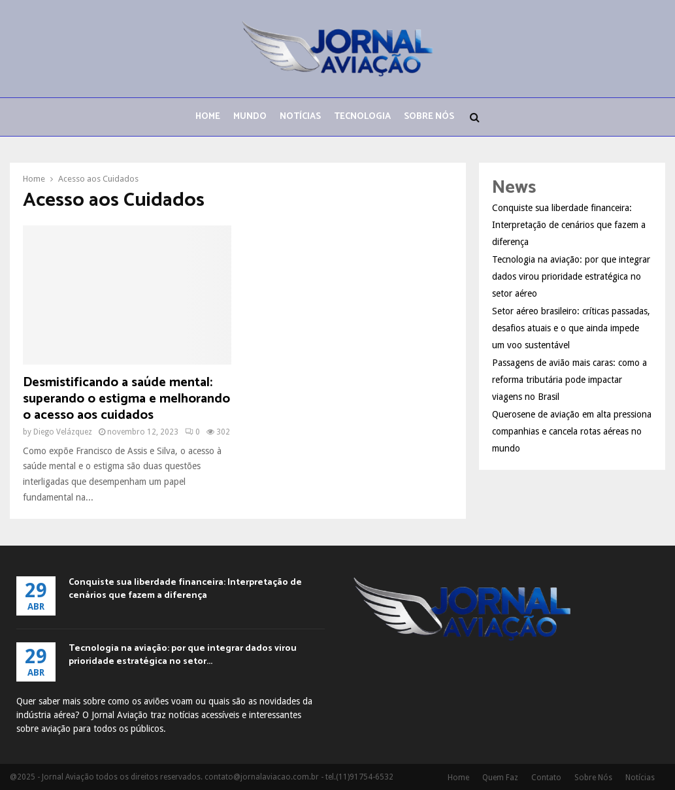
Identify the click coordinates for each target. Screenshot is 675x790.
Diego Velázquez (62, 431)
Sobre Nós (429, 116)
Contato (546, 777)
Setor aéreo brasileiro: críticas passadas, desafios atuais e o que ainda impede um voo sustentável (571, 328)
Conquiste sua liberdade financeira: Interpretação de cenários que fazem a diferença (569, 225)
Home (207, 116)
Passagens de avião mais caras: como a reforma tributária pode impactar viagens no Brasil (569, 379)
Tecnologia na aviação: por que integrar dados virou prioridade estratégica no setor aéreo (571, 276)
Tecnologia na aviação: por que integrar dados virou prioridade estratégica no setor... (183, 655)
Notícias (300, 116)
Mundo (250, 116)
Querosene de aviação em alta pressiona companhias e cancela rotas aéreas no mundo (571, 431)
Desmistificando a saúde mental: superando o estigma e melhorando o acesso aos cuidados (126, 399)
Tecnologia (362, 116)
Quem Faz (500, 777)
